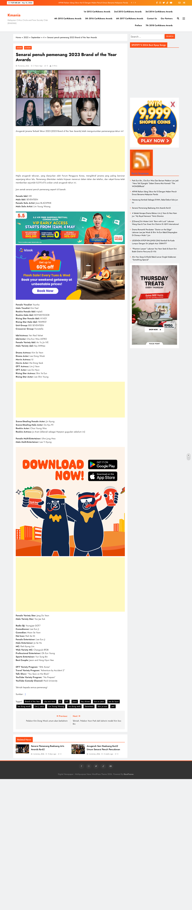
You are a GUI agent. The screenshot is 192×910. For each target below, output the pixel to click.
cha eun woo (49, 701)
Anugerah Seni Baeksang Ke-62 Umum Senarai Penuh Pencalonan (103, 747)
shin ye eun (102, 706)
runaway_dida (23, 65)
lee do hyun (113, 701)
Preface (138, 25)
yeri (112, 706)
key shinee (85, 701)
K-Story (28, 48)
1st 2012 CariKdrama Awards (97, 11)
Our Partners (167, 18)
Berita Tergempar (140, 173)
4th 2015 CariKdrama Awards (67, 18)
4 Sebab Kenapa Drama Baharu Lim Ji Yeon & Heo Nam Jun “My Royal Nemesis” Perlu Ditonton (154, 214)
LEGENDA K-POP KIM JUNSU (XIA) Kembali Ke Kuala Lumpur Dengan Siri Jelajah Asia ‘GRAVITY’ (153, 242)
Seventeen (89, 706)
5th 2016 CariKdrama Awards (98, 18)
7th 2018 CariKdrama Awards (159, 25)
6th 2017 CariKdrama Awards (129, 18)
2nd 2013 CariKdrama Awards (128, 11)
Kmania (14, 15)
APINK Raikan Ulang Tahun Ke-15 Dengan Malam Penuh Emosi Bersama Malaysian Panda (93, 3)
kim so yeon (99, 701)
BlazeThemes (129, 774)
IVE (66, 701)
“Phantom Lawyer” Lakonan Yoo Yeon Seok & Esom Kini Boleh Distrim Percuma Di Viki (154, 250)
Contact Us (152, 18)
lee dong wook (24, 706)
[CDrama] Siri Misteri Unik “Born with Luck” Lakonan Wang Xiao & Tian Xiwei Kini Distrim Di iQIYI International (155, 223)
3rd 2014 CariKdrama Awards (159, 11)
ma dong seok (74, 706)
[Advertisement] (70, 154)
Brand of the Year (32, 701)
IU (60, 701)
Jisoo (75, 701)
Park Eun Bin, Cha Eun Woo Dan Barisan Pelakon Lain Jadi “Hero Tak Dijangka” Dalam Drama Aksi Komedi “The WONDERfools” (155, 183)
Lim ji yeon (39, 706)
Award (19, 48)
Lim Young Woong (56, 706)
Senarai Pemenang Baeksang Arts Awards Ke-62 (151, 208)
